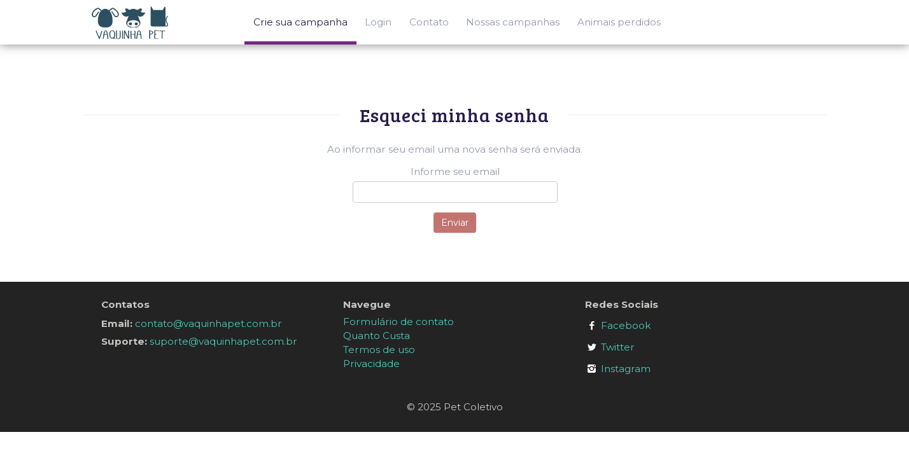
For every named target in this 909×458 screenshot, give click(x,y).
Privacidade (371, 363)
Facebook (626, 325)
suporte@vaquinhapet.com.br (223, 341)
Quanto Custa (376, 336)
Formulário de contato (398, 322)
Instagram (626, 369)
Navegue (367, 304)
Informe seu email (455, 171)
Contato (429, 22)
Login (378, 22)
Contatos (125, 304)
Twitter (618, 347)
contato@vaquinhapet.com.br (208, 323)
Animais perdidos (619, 22)
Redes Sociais (621, 304)
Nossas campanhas (513, 22)
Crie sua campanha (300, 22)
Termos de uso (379, 350)
